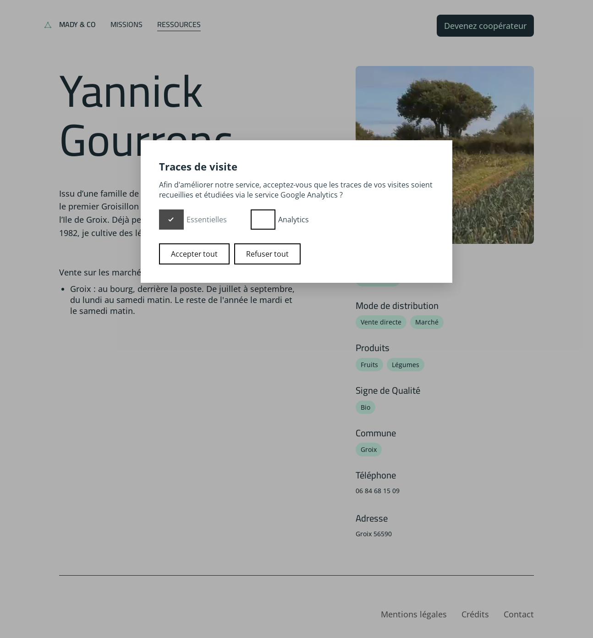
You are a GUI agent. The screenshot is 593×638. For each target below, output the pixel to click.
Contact (519, 614)
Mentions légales (414, 614)
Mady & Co (77, 24)
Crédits (475, 614)
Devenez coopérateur (485, 25)
